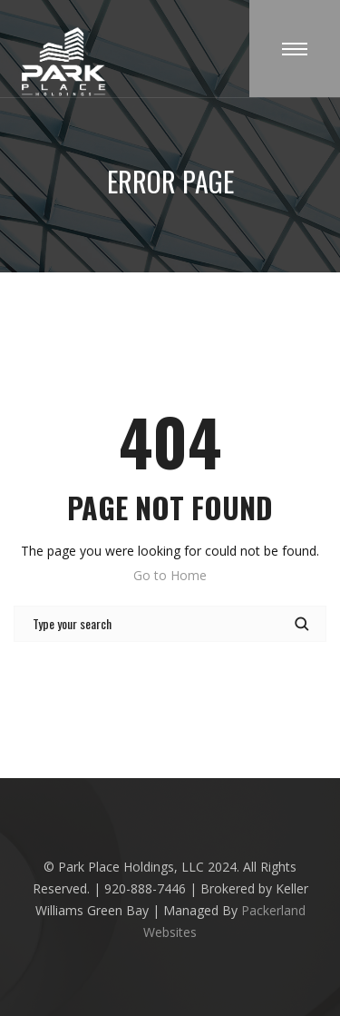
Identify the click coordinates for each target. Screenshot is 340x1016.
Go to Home (170, 575)
